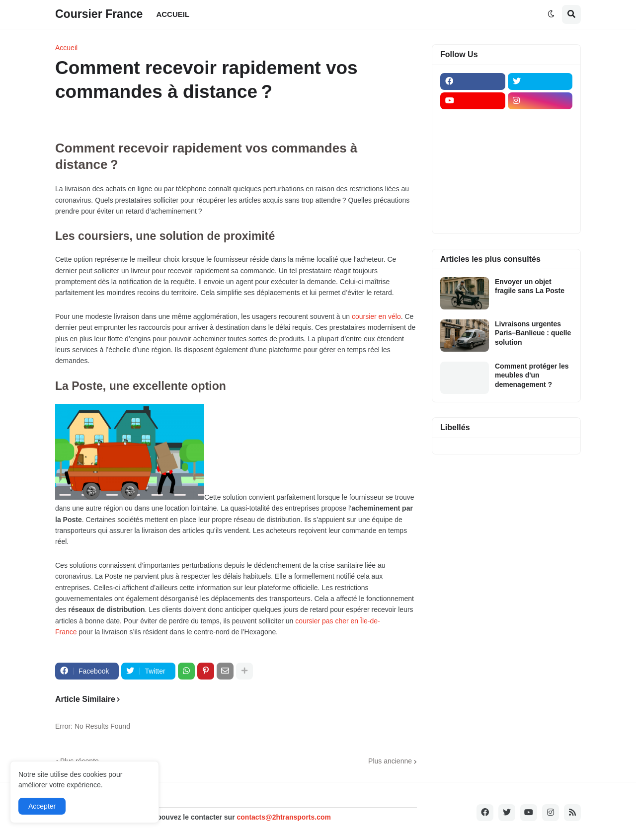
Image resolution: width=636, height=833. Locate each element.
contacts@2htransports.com (284, 817)
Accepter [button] (42, 806)
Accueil (66, 47)
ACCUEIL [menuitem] (172, 14)
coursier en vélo (376, 316)
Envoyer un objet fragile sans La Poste (529, 286)
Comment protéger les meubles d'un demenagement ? (532, 375)
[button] (551, 14)
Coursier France (99, 13)
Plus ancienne (390, 761)
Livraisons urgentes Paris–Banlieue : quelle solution (533, 333)
